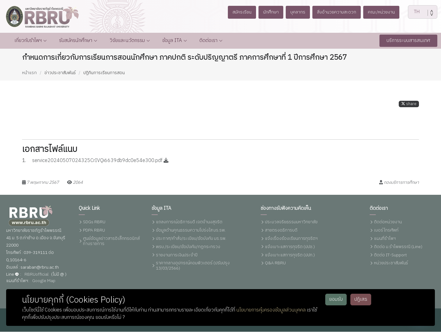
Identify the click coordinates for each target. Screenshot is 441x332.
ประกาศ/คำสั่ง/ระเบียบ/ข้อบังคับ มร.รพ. (191, 238)
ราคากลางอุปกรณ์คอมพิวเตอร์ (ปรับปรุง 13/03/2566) (193, 266)
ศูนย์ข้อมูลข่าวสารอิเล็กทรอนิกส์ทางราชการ (111, 241)
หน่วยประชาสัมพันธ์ (391, 263)
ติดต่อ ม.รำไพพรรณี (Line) (398, 247)
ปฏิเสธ (360, 299)
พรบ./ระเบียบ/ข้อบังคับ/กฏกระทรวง (188, 247)
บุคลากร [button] (297, 12)
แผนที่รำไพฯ (385, 238)
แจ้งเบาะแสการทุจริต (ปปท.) (290, 255)
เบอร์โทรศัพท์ (386, 230)
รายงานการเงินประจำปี (177, 255)
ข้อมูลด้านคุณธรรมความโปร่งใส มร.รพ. (191, 230)
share (409, 106)
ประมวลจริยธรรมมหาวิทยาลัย (291, 222)
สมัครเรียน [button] (237, 12)
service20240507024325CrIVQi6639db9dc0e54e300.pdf (100, 163)
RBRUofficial (36, 274)
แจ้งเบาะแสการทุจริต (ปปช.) (290, 247)
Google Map (43, 281)
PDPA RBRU (94, 230)
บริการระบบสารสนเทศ (408, 40)
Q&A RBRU (275, 263)
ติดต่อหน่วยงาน (388, 222)
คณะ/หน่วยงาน (385, 12)
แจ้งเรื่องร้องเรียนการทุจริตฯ (291, 238)
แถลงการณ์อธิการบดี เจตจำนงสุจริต (189, 222)
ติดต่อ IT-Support (390, 255)
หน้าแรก (29, 72)
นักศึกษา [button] (268, 12)
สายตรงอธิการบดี (281, 230)
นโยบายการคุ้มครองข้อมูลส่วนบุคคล (271, 310)
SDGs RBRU (94, 222)
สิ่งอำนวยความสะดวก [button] (338, 12)
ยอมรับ (336, 299)
